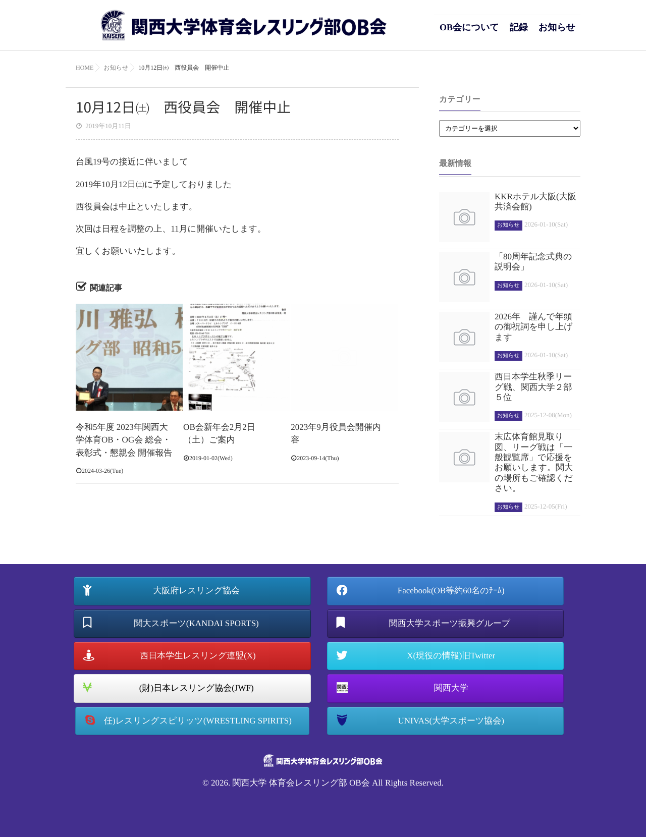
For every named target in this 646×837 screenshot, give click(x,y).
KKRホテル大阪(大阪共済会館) (535, 201)
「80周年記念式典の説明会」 (533, 261)
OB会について (469, 32)
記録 (519, 32)
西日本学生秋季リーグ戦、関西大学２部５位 (533, 387)
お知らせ (557, 32)
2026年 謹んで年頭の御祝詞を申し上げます (534, 327)
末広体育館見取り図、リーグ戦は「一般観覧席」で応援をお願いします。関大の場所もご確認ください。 (534, 462)
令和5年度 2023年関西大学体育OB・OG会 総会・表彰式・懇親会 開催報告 (124, 440)
